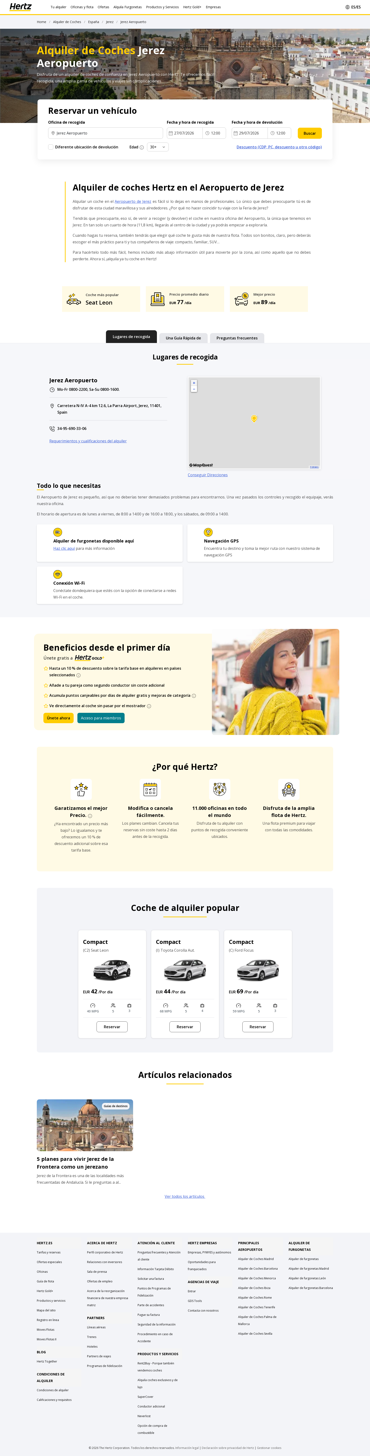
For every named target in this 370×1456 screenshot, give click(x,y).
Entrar (192, 1291)
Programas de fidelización (104, 1366)
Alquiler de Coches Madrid (256, 1259)
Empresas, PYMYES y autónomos (209, 1252)
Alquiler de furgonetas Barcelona (311, 1288)
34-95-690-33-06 (71, 428)
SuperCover (145, 1397)
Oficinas (42, 1272)
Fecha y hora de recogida (190, 122)
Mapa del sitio (46, 1310)
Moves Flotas (45, 1330)
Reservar (112, 1026)
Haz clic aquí (64, 548)
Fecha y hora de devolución (257, 122)
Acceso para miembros (101, 718)
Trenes (91, 1337)
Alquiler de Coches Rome (255, 1298)
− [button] (194, 389)
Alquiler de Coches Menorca (257, 1278)
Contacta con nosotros (203, 1311)
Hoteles (92, 1347)
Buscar (310, 133)
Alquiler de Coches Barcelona (258, 1269)
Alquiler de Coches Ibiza (254, 1288)
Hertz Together (47, 1361)
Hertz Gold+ (45, 1291)
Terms (314, 467)
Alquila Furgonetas (128, 7)
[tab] (131, 336)
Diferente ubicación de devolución (86, 147)
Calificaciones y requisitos (54, 1400)
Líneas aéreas (96, 1327)
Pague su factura (149, 1315)
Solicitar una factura (151, 1279)
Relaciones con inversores (104, 1262)
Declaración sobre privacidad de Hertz (228, 1448)
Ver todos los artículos (185, 1196)
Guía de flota (45, 1281)
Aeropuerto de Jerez (133, 201)
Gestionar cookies (269, 1448)
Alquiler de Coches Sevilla (255, 1334)
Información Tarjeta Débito (156, 1269)
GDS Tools (195, 1301)
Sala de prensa (97, 1272)
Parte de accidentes (151, 1305)
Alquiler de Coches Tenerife (256, 1307)
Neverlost (144, 1416)
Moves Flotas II (46, 1339)
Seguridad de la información (157, 1324)
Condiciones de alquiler (53, 1390)
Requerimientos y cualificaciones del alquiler (88, 441)
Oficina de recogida (66, 122)
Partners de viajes (99, 1356)
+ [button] (194, 383)
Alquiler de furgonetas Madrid (309, 1269)
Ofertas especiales (49, 1262)
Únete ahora (58, 718)
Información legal (187, 1448)
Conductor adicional (151, 1406)
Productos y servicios (51, 1301)
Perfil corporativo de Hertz (105, 1252)
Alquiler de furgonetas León (307, 1278)
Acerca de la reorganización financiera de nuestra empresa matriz (107, 1298)
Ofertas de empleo (100, 1281)
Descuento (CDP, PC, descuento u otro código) (279, 147)
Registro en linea (48, 1320)
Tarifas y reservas (48, 1252)
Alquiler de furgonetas (304, 1259)
